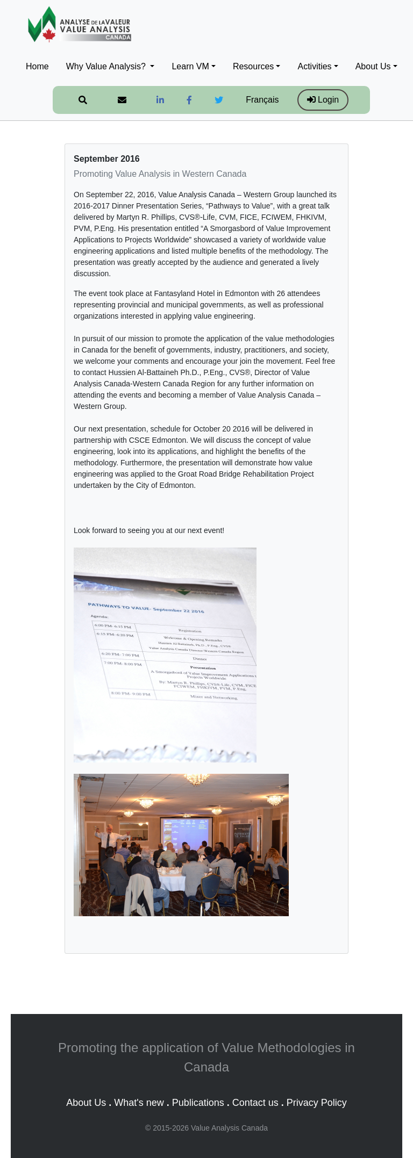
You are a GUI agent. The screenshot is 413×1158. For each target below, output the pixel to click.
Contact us (255, 1102)
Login (323, 99)
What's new (138, 1102)
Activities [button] (314, 66)
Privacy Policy (317, 1102)
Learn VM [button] (190, 66)
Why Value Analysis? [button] (107, 66)
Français (262, 99)
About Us (86, 1102)
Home (37, 66)
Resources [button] (253, 66)
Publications (198, 1102)
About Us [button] (373, 66)
